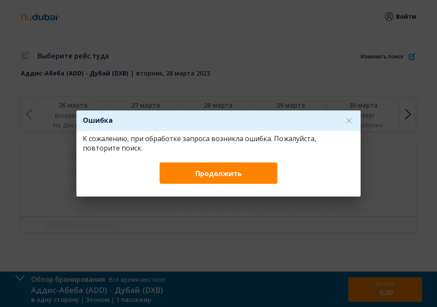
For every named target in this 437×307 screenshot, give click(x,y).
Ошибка (98, 120)
